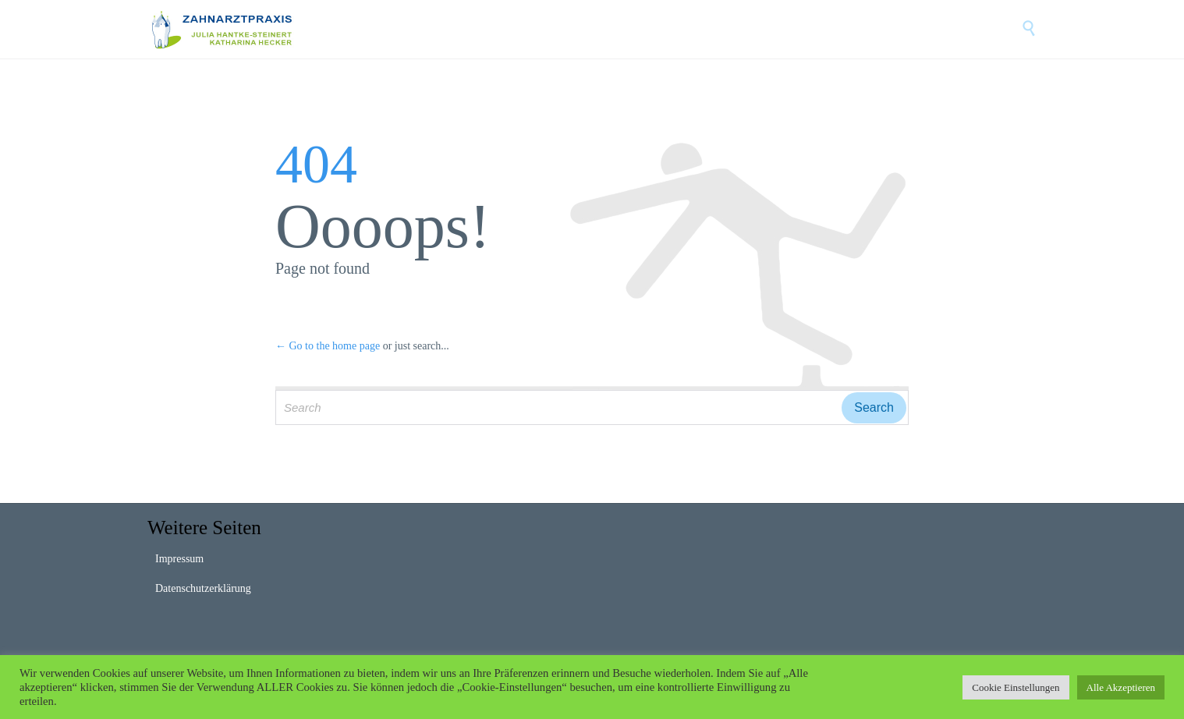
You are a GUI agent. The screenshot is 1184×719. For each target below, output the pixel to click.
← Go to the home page (327, 346)
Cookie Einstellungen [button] (1015, 687)
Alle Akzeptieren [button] (1121, 687)
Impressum (179, 559)
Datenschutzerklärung (203, 588)
